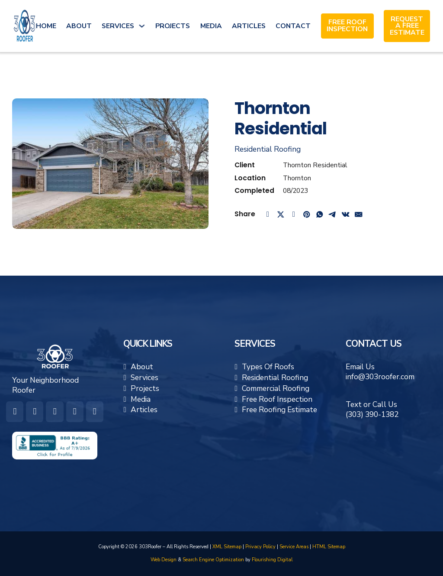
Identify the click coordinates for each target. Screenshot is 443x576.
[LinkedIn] (293, 214)
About (79, 26)
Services (118, 26)
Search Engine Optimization (213, 559)
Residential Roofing (267, 149)
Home (46, 26)
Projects (172, 26)
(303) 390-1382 (372, 414)
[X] (280, 214)
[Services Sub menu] (141, 26)
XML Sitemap (226, 546)
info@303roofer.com (380, 376)
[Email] (358, 214)
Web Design (164, 559)
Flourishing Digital (272, 559)
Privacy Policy (260, 546)
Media (211, 26)
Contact (293, 26)
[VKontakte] (345, 214)
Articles (249, 26)
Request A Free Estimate (407, 26)
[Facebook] (267, 214)
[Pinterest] (306, 214)
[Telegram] (332, 214)
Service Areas (293, 546)
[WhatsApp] (319, 214)
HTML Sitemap (328, 546)
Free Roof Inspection (347, 26)
